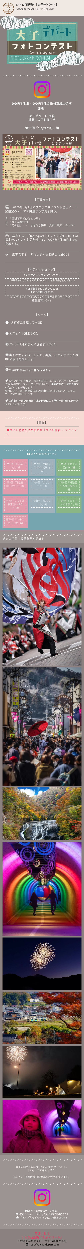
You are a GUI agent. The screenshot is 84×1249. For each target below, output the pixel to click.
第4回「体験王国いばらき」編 (15, 484)
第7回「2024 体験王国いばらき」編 (15, 504)
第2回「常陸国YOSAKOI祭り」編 (42, 467)
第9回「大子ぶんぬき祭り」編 (69, 502)
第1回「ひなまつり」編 (15, 465)
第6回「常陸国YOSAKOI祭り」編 (69, 486)
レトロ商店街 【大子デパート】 (37, 5)
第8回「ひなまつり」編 (42, 502)
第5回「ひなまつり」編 (42, 484)
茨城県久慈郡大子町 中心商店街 (35, 9)
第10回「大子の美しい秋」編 (15, 521)
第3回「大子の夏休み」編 (69, 465)
